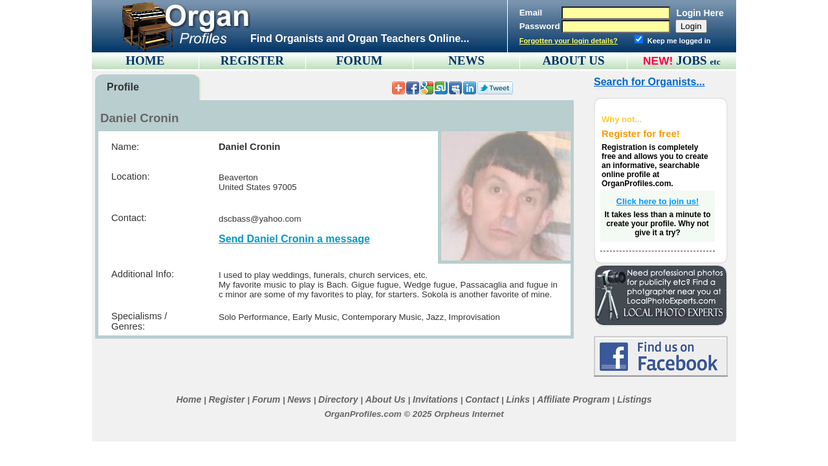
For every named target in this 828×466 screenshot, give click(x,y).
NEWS (466, 60)
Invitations (435, 399)
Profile (123, 86)
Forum (266, 399)
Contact (482, 399)
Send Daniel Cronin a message (294, 238)
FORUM (359, 60)
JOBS (698, 60)
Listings (634, 399)
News (299, 399)
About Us (385, 399)
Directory (338, 399)
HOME (144, 60)
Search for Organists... (649, 81)
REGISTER (252, 60)
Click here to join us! (657, 201)
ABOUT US (573, 60)
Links (518, 399)
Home (188, 399)
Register (226, 399)
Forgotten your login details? (568, 41)
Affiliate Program (573, 399)
